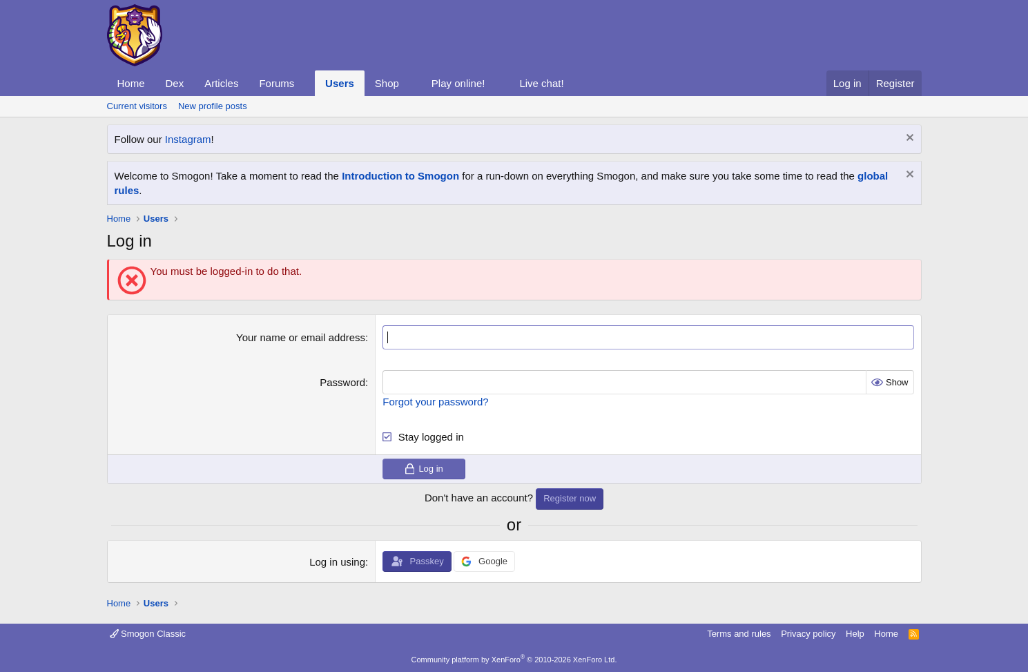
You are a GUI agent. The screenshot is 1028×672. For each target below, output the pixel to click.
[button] (305, 83)
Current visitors (137, 106)
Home (131, 83)
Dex (175, 83)
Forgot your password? (435, 401)
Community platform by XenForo (514, 659)
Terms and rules (738, 633)
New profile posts (212, 106)
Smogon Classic (148, 633)
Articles (221, 83)
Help (855, 633)
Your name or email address (300, 337)
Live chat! (541, 83)
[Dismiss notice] (908, 139)
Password (342, 382)
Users (339, 83)
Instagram (188, 139)
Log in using (337, 562)
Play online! (458, 83)
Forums (276, 83)
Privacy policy (808, 633)
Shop (387, 83)
